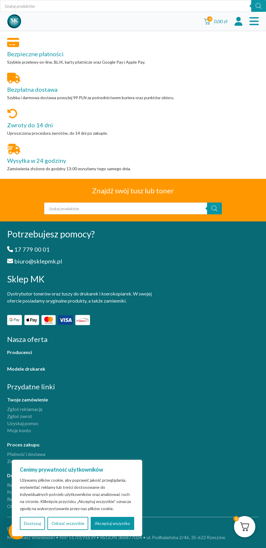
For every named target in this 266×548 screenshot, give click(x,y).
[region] (77, 498)
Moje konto (19, 430)
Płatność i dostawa (26, 454)
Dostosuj (32, 523)
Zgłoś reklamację (24, 409)
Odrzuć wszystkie (68, 523)
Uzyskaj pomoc (23, 423)
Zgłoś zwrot (19, 416)
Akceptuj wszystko (112, 523)
